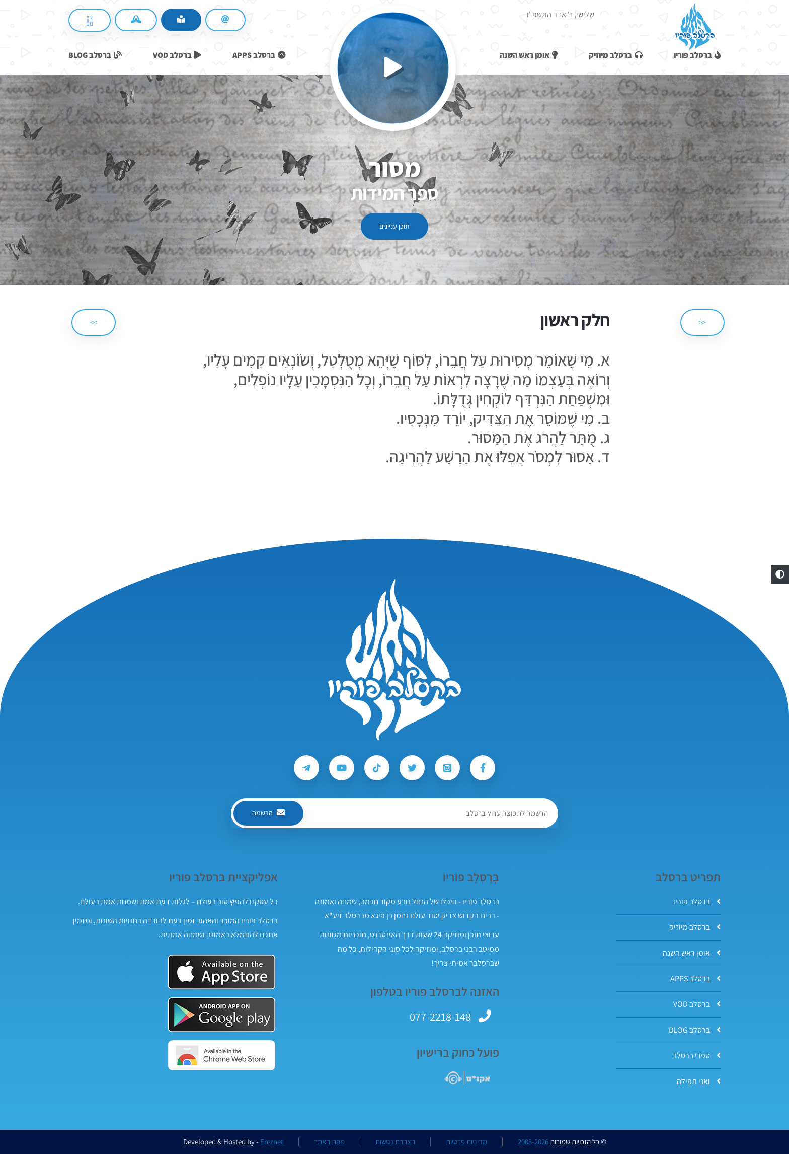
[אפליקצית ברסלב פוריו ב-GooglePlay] (221, 1014)
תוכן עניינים (394, 226)
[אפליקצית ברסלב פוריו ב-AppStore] (221, 972)
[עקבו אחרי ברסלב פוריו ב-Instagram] (447, 767)
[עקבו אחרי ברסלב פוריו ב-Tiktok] (376, 767)
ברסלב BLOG (695, 1030)
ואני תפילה (699, 1081)
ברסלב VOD (697, 1004)
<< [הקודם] (702, 322)
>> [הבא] (93, 322)
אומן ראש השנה (692, 953)
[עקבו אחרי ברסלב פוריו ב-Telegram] (306, 767)
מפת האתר (329, 1141)
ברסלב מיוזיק (695, 927)
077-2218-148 (440, 1016)
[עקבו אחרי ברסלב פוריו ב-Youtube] (341, 767)
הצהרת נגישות (395, 1141)
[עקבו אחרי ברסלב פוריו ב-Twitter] (412, 767)
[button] (780, 574)
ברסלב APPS (695, 978)
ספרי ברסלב (697, 1055)
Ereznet (271, 1141)
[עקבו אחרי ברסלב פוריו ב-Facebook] (482, 767)
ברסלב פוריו (697, 901)
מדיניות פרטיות (466, 1141)
